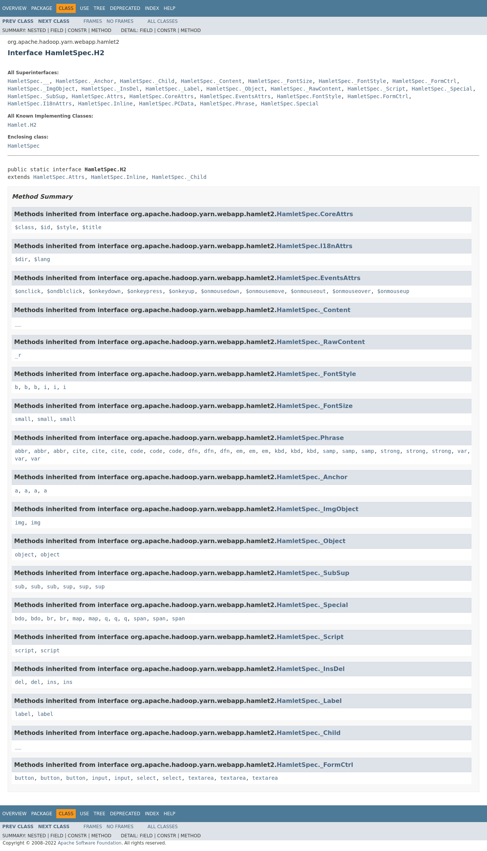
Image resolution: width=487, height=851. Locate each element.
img (19, 523)
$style (66, 227)
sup (67, 586)
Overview (14, 8)
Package (41, 8)
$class (24, 227)
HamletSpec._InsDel (110, 89)
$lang (42, 259)
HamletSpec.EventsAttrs (235, 96)
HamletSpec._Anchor (84, 81)
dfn (192, 451)
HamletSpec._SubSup (36, 96)
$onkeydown (105, 291)
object (24, 554)
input (100, 778)
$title (92, 227)
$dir (21, 259)
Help (169, 8)
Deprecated (125, 8)
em (239, 451)
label (23, 714)
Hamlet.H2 (22, 125)
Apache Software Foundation (89, 843)
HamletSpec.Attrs (97, 96)
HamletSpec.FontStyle (309, 96)
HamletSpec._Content (211, 81)
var (462, 451)
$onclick (27, 291)
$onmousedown (220, 291)
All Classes (163, 21)
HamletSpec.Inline (105, 103)
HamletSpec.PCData (166, 103)
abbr (21, 451)
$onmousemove (265, 291)
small (23, 419)
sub (19, 586)
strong (390, 451)
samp (329, 451)
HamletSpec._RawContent (306, 89)
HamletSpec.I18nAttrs (40, 103)
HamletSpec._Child (147, 81)
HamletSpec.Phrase (227, 103)
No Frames (120, 21)
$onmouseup (393, 291)
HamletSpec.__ (28, 81)
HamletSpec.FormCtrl (377, 96)
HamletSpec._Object (235, 89)
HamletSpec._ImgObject (41, 89)
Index (152, 8)
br (50, 618)
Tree (99, 8)
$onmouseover (352, 291)
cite (79, 451)
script (24, 650)
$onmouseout (308, 291)
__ (18, 323)
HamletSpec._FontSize (280, 81)
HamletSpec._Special (442, 89)
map (77, 618)
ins (51, 682)
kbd (279, 451)
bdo (19, 618)
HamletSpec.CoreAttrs (161, 96)
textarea (200, 778)
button (24, 778)
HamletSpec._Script (376, 89)
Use (84, 8)
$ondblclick (64, 291)
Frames (93, 21)
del (19, 682)
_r (18, 355)
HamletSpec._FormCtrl (425, 81)
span (140, 618)
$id (45, 227)
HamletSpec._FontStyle (352, 81)
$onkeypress (144, 291)
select (146, 778)
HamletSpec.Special (290, 103)
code (136, 451)
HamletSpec (24, 146)
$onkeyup (181, 291)
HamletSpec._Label (172, 89)
